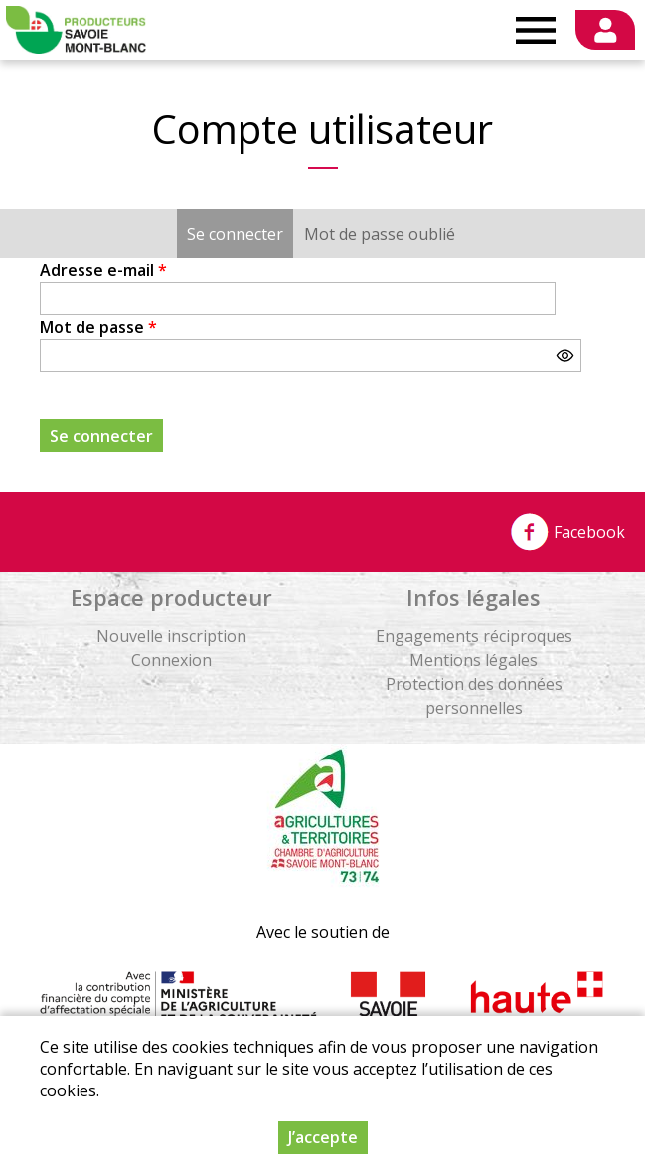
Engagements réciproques (474, 636)
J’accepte (323, 1137)
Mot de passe (98, 327)
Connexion (171, 660)
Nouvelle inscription (171, 636)
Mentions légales (473, 660)
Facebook (567, 532)
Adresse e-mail (103, 270)
